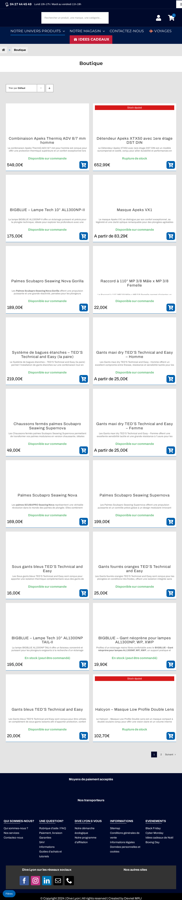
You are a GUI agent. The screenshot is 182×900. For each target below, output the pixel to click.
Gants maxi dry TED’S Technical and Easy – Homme (134, 354)
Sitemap (115, 828)
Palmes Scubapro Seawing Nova (47, 495)
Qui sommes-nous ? (16, 828)
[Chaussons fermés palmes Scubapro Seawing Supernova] (47, 405)
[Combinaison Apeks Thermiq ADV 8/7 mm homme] (47, 119)
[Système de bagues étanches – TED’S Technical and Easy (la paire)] (47, 333)
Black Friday (153, 828)
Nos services (11, 833)
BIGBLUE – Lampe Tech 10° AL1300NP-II (47, 210)
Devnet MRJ (133, 898)
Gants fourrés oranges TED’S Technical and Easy (134, 569)
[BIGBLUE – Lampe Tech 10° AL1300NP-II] (47, 191)
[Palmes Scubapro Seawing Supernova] (134, 476)
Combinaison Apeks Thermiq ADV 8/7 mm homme (47, 140)
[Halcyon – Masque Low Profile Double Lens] (134, 690)
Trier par (17, 88)
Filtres (9, 893)
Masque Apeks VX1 (134, 210)
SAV (42, 842)
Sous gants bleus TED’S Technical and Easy (47, 569)
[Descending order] (49, 88)
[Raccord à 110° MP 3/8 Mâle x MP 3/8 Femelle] (134, 262)
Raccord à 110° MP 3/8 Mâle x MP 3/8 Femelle (135, 283)
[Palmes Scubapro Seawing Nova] (47, 476)
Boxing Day (152, 842)
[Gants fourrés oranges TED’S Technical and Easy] (134, 548)
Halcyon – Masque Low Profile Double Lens (134, 709)
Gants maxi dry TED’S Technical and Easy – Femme (134, 426)
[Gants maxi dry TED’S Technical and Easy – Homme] (134, 333)
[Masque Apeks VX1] (134, 191)
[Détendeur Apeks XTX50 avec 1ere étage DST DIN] (134, 119)
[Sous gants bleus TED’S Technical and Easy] (47, 548)
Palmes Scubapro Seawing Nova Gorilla (47, 281)
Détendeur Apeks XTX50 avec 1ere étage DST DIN (135, 140)
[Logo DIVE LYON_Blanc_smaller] (22, 14)
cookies (114, 851)
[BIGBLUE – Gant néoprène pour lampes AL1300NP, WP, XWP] (134, 619)
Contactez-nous (13, 837)
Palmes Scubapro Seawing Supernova (135, 495)
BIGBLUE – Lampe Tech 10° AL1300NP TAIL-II (47, 640)
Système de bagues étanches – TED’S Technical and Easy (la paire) (47, 354)
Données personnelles (123, 846)
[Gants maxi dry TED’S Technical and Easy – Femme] (134, 405)
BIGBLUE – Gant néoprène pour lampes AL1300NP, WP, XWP (134, 640)
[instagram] (35, 880)
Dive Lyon (73, 898)
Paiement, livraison (50, 833)
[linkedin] (46, 880)
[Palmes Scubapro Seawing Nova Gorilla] (47, 262)
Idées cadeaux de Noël (159, 837)
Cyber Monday (154, 833)
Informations (47, 846)
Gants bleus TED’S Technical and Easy (47, 709)
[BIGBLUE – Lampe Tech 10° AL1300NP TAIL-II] (47, 619)
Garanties (45, 837)
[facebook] (24, 880)
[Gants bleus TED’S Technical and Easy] (47, 690)
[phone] (69, 880)
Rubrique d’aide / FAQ (52, 828)
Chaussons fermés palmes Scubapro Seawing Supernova (47, 426)
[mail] (58, 880)
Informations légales (122, 842)
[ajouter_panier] (83, 165)
